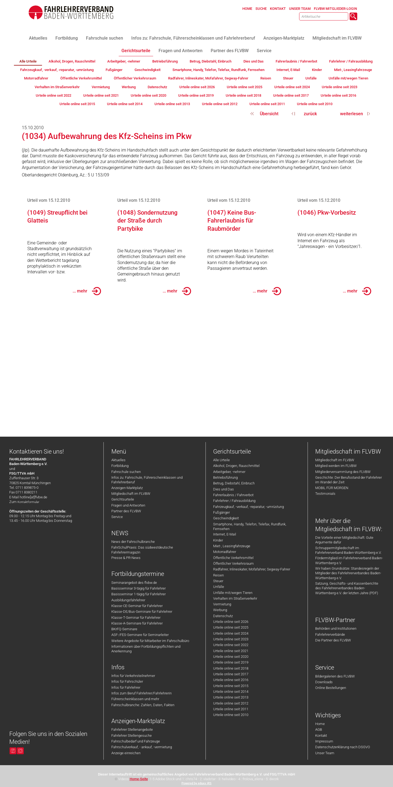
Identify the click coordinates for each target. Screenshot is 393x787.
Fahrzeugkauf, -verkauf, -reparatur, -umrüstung (248, 507)
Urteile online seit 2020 (230, 657)
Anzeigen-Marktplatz (127, 488)
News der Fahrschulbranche (133, 542)
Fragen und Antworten (128, 505)
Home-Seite (139, 779)
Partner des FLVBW (126, 511)
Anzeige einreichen (126, 753)
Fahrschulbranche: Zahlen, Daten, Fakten (142, 705)
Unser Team (324, 753)
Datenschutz (223, 616)
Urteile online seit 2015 (230, 686)
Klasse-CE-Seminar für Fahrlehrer (137, 606)
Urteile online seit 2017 (230, 674)
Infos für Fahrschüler (127, 681)
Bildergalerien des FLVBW (335, 676)
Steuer (218, 581)
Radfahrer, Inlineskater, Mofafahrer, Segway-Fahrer (251, 569)
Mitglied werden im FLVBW (336, 466)
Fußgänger (221, 512)
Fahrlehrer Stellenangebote (132, 729)
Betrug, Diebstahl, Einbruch (234, 483)
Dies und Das (223, 489)
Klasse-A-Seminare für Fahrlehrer (137, 623)
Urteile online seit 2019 (230, 662)
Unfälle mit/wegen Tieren (232, 593)
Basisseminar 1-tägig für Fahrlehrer (138, 594)
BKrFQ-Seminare (124, 629)
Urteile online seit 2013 (230, 697)
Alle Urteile (221, 460)
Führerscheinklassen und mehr (135, 699)
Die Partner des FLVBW (333, 640)
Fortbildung (120, 466)
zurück (310, 113)
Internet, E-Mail (224, 534)
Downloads (324, 682)
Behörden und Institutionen (335, 628)
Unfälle (218, 587)
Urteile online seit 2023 (230, 639)
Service (117, 517)
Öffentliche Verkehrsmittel (233, 558)
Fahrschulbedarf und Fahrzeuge (135, 741)
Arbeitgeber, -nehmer (229, 472)
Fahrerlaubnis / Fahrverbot (233, 495)
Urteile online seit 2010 (230, 715)
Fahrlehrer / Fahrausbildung (234, 501)
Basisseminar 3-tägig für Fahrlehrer (138, 588)
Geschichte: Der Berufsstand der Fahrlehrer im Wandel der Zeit (348, 479)
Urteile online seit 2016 (230, 680)
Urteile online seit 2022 (230, 645)
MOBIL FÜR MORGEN (331, 488)
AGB (318, 729)
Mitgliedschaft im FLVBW (130, 494)
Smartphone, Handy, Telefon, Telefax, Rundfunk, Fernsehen (249, 526)
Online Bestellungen (330, 688)
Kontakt (321, 735)
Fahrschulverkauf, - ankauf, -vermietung (141, 747)
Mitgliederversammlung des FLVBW (343, 472)
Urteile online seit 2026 (230, 622)
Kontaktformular (28, 502)
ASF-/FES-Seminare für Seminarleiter (140, 635)
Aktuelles (118, 460)
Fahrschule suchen (126, 472)
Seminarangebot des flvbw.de (134, 583)
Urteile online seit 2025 (230, 627)
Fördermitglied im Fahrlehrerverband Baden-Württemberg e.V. (349, 560)
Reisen (218, 575)
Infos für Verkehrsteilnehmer (133, 676)
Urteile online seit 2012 (230, 703)
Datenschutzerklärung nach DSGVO (342, 747)
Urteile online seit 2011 (230, 709)
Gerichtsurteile (122, 499)
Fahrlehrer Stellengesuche (131, 735)
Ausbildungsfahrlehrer (128, 600)
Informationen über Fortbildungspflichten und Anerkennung (145, 648)
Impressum (324, 741)
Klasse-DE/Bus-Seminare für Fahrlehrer (141, 612)
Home (320, 724)
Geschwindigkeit (226, 518)
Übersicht (269, 113)
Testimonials (325, 494)
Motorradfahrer (224, 552)
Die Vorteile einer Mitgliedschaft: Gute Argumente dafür (344, 539)
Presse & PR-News (126, 558)
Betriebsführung (225, 477)
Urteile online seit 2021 (230, 651)
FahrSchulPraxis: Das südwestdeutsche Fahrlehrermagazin (142, 549)
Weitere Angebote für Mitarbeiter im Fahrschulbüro (150, 641)
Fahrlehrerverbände (330, 634)
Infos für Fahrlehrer (125, 687)
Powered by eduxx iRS (196, 783)
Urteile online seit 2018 (230, 668)
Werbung (220, 610)
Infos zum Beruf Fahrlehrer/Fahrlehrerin (141, 693)
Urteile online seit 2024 (230, 633)
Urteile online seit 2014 (230, 692)
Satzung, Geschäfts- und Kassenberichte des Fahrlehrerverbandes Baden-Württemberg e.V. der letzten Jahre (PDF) (346, 588)
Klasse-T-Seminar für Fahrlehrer (135, 618)
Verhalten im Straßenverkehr (235, 598)
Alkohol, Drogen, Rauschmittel (236, 466)
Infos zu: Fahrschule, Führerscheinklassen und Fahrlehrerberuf (147, 479)
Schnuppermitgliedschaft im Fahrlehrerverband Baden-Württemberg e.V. (348, 550)
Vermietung (222, 604)
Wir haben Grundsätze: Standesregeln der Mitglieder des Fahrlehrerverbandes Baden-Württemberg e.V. (348, 573)
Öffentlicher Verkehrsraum (233, 563)
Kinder (218, 540)
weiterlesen (351, 113)
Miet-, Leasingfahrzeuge (231, 546)
